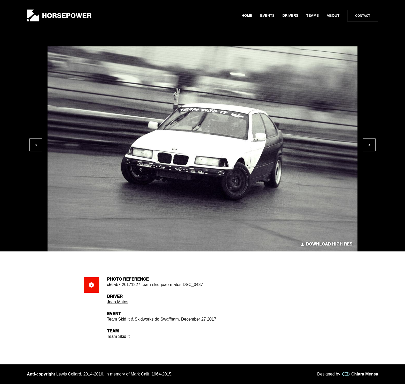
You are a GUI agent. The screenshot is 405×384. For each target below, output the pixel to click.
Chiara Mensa (360, 374)
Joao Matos (117, 302)
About (332, 15)
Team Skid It (118, 336)
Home (247, 15)
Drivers (290, 15)
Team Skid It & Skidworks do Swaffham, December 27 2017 (161, 319)
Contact (362, 16)
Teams (312, 15)
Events (267, 15)
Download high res (326, 244)
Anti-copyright (41, 374)
